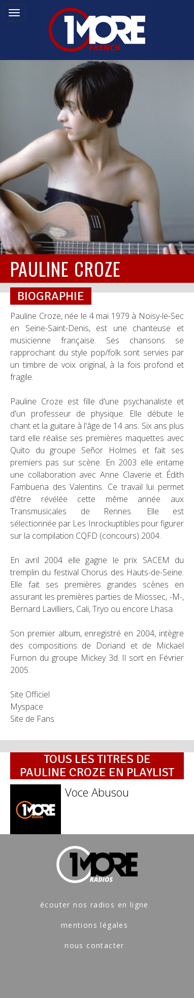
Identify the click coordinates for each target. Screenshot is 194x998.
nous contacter (94, 945)
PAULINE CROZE (65, 268)
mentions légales (94, 925)
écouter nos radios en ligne (94, 904)
